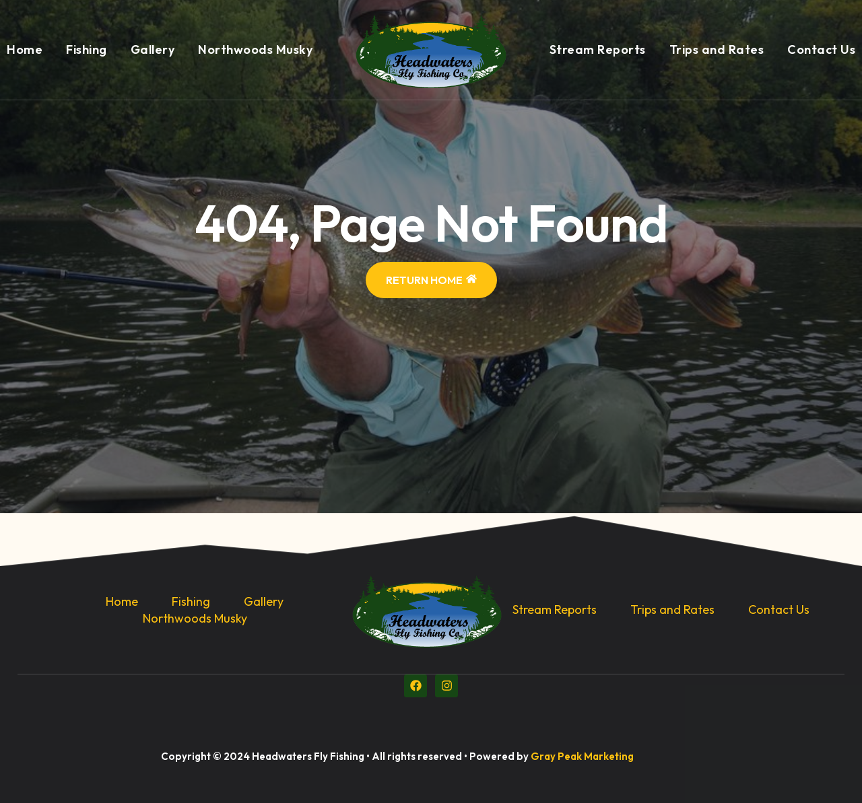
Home (24, 49)
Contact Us (821, 49)
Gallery (153, 49)
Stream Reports (598, 49)
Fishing (86, 49)
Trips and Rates (716, 49)
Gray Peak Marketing (582, 756)
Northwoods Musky (255, 49)
